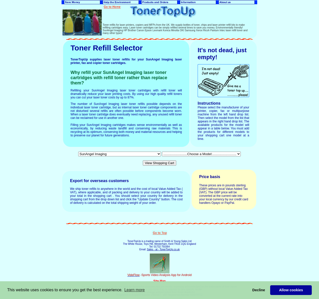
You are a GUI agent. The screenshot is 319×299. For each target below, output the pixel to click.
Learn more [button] (134, 290)
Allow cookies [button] (291, 290)
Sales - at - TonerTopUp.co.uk (163, 249)
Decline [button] (258, 290)
